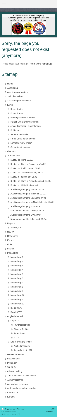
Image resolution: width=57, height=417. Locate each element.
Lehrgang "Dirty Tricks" (21, 143)
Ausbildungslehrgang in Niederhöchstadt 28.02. (32, 202)
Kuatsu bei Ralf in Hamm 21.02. (25, 168)
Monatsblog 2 (16, 261)
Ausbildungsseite (22, 346)
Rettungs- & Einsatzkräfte (22, 117)
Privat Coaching (14, 371)
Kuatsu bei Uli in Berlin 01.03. (24, 185)
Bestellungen (13, 358)
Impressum (12, 392)
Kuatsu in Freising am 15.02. (24, 177)
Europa (10, 240)
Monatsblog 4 (16, 270)
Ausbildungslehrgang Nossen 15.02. (27, 189)
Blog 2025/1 (16, 308)
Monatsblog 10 (17, 295)
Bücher (10, 248)
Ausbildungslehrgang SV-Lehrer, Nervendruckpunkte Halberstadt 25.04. (28, 217)
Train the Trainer (15, 96)
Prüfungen (12, 363)
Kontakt (10, 397)
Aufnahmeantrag (15, 380)
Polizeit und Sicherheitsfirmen (24, 122)
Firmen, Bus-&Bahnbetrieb (23, 138)
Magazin (11, 223)
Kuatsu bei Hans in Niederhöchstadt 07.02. (30, 181)
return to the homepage (41, 64)
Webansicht (50, 411)
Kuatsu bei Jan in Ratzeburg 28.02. (27, 172)
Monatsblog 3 (16, 265)
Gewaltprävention (15, 354)
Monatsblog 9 (16, 291)
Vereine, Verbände (19, 134)
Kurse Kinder (16, 109)
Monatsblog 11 (17, 299)
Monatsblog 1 (16, 257)
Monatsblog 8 (16, 287)
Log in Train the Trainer (21, 342)
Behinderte (15, 130)
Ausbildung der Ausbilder (19, 100)
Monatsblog (12, 253)
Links (9, 244)
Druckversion (9, 409)
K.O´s (16, 337)
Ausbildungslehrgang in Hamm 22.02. (28, 193)
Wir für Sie (12, 367)
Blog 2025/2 (16, 312)
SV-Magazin (16, 227)
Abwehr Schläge (21, 329)
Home (10, 83)
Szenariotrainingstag (20, 147)
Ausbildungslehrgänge (17, 92)
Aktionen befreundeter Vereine (21, 388)
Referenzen (12, 236)
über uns (11, 151)
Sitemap (20, 409)
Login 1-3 (14, 320)
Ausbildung (12, 88)
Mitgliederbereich (15, 316)
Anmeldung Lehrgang (17, 384)
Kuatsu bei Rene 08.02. (21, 160)
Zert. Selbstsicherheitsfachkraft (21, 375)
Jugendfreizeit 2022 (23, 350)
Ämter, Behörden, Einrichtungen (25, 126)
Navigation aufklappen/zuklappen (28, 4)
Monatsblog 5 (16, 274)
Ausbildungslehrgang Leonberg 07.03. (28, 198)
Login (53, 409)
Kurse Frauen (16, 113)
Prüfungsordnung (22, 325)
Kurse (10, 105)
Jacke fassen (20, 333)
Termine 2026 (13, 155)
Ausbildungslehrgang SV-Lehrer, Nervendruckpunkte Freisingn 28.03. (27, 208)
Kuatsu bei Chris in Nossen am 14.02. (28, 164)
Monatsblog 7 (16, 282)
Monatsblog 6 (16, 278)
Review (10, 232)
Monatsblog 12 (17, 303)
